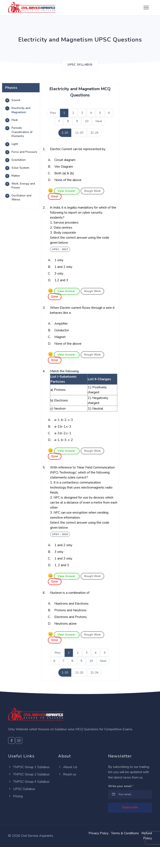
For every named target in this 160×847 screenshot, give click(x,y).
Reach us (67, 774)
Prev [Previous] (53, 113)
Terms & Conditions (125, 833)
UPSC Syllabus (21, 789)
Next (99, 121)
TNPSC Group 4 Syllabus (29, 781)
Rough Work (92, 191)
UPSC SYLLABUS (80, 65)
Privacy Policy (99, 833)
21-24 (94, 133)
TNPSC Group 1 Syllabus (29, 767)
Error (54, 196)
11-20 (79, 133)
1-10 (65, 133)
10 (86, 121)
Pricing (15, 796)
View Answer (67, 191)
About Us (67, 767)
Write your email (121, 786)
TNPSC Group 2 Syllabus (29, 774)
